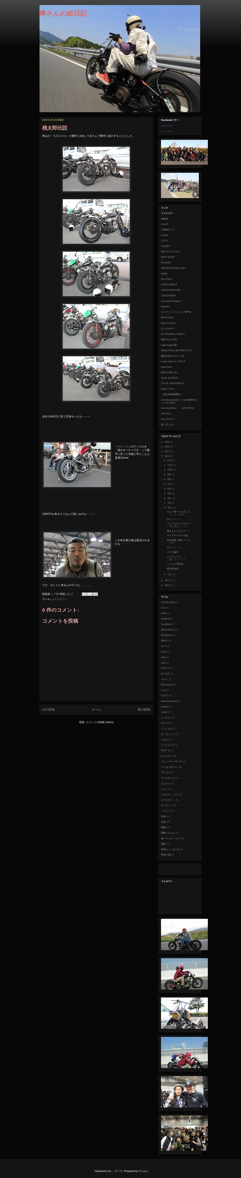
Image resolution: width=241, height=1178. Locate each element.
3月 (169, 503)
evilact (164, 613)
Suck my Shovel (168, 323)
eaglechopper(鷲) (169, 345)
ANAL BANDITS (169, 378)
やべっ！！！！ (175, 547)
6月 (169, 489)
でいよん (165, 772)
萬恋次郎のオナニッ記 (172, 356)
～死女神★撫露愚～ (171, 394)
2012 (167, 456)
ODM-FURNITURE (170, 290)
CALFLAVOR (168, 602)
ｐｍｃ (164, 679)
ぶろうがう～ (60, 599)
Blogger (143, 1171)
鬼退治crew (60, 135)
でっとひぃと (168, 778)
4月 (169, 498)
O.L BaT (165, 673)
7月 (169, 484)
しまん (164, 739)
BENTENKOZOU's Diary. (173, 268)
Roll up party (167, 684)
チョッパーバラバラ (171, 761)
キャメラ (165, 723)
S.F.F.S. (164, 240)
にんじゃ (165, 783)
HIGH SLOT (167, 630)
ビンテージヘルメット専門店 (176, 312)
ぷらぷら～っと (169, 794)
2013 (167, 451)
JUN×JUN (166, 413)
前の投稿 (144, 709)
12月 (170, 460)
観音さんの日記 (169, 339)
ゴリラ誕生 (173, 552)
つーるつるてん (169, 767)
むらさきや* (167, 328)
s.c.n (163, 690)
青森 (163, 844)
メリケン (165, 811)
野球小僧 (165, 855)
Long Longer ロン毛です (173, 361)
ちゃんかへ (167, 756)
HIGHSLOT (167, 635)
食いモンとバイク (170, 838)
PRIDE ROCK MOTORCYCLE (176, 350)
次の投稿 (48, 709)
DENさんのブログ (170, 251)
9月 (169, 474)
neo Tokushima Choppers (173, 334)
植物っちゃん (168, 833)
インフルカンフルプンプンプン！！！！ (178, 525)
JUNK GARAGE (169, 284)
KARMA (165, 246)
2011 (167, 580)
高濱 (163, 822)
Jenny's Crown (168, 389)
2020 (167, 446)
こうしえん (167, 728)
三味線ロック (168, 229)
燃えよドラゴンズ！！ (178, 531)
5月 (169, 493)
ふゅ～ (164, 789)
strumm (164, 235)
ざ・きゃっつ (168, 734)
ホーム (96, 709)
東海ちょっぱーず (170, 849)
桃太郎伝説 (173, 568)
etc (162, 608)
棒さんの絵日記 (63, 13)
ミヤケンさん (123, 446)
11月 (170, 465)
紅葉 (163, 816)
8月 (169, 479)
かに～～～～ (174, 519)
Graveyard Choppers (170, 301)
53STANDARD (168, 295)
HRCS (164, 640)
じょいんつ (167, 745)
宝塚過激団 (167, 213)
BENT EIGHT (168, 257)
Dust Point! (166, 279)
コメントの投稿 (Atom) (99, 722)
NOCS (164, 668)
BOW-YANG (167, 317)
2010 (167, 585)
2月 (169, 507)
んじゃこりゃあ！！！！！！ (176, 558)
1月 (169, 574)
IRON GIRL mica (169, 372)
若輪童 (164, 218)
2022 (167, 442)
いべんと (165, 717)
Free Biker (166, 624)
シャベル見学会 (175, 564)
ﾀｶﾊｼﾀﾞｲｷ (165, 750)
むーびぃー (167, 805)
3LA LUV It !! (168, 419)
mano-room (166, 367)
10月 (170, 469)
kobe (163, 657)
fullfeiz (164, 273)
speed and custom (169, 701)
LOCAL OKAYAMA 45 (172, 383)
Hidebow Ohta (167, 126)
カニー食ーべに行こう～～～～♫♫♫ (178, 513)
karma (164, 651)
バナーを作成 (166, 131)
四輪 (163, 827)
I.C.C (163, 646)
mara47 (164, 224)
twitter (164, 712)
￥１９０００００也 (177, 535)
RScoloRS (166, 262)
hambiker (165, 306)
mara (163, 662)
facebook (165, 618)
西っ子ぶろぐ (168, 424)
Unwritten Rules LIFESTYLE (177, 408)
